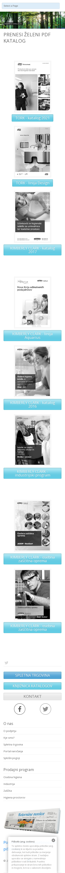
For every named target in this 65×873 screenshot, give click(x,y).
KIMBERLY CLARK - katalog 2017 (32, 250)
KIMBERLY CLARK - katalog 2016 (32, 404)
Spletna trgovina (13, 744)
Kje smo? (9, 737)
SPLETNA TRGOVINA (32, 675)
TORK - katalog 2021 (32, 117)
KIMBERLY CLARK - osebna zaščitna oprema (32, 559)
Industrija (9, 784)
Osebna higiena (12, 777)
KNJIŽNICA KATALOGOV (32, 685)
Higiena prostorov (14, 797)
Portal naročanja (13, 751)
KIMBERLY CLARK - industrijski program (32, 473)
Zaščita (7, 790)
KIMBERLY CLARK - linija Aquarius (32, 335)
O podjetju (9, 731)
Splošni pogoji (11, 758)
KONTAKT (33, 696)
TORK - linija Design (32, 182)
